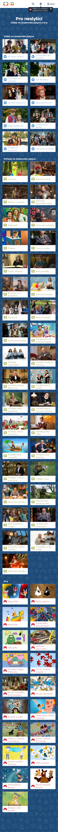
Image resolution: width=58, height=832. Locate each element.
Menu (50, 4)
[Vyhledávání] (33, 4)
